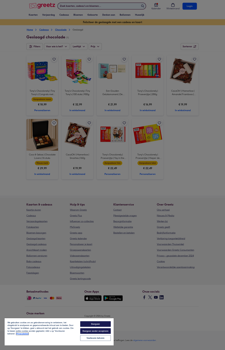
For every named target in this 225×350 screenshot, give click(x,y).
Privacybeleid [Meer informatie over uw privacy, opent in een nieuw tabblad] (22, 334)
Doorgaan (95, 324)
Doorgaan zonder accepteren (95, 331)
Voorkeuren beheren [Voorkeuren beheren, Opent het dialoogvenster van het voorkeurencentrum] (95, 338)
